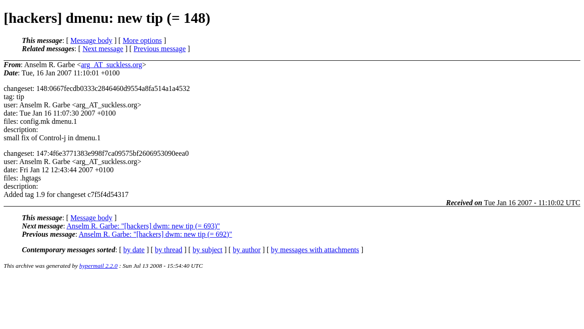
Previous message (160, 49)
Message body (91, 40)
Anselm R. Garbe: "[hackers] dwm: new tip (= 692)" (155, 234)
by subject (207, 250)
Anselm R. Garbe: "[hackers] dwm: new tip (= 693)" (143, 226)
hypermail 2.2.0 (98, 265)
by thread (168, 250)
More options (142, 40)
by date (134, 250)
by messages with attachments (315, 250)
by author (247, 250)
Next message (103, 49)
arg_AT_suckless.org (111, 65)
